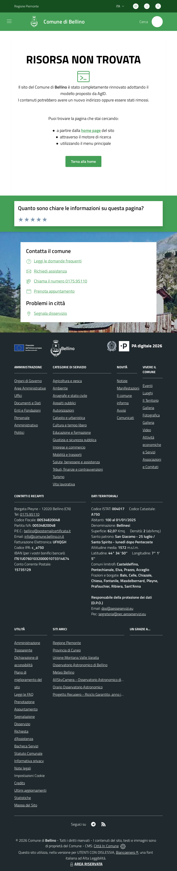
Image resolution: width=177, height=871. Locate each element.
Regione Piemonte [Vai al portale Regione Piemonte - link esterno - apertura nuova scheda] (26, 6)
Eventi (148, 385)
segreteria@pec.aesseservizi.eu (122, 614)
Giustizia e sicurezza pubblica (74, 440)
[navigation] (9, 21)
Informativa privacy (29, 761)
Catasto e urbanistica (69, 417)
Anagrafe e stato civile (70, 395)
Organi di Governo (28, 380)
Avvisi (121, 410)
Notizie (122, 380)
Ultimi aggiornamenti (30, 790)
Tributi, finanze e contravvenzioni (78, 469)
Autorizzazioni (63, 410)
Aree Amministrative (30, 388)
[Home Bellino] (55, 21)
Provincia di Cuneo (67, 650)
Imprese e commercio (69, 447)
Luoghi (148, 393)
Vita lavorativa (64, 484)
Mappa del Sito (25, 805)
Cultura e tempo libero (70, 425)
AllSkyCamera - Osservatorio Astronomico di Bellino (93, 679)
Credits (19, 783)
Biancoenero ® (127, 852)
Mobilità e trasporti (67, 454)
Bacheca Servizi (26, 746)
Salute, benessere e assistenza (76, 462)
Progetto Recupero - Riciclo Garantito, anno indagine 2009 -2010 (103, 694)
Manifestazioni (128, 388)
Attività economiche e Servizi (152, 444)
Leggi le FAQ (23, 694)
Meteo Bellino (63, 672)
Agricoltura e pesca (67, 380)
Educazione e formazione (72, 432)
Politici (19, 432)
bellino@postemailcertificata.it (47, 531)
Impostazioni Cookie (29, 775)
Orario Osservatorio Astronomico (78, 687)
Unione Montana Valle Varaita (76, 657)
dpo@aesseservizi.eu (117, 608)
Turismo (58, 476)
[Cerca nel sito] (157, 21)
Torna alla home (83, 161)
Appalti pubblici (64, 403)
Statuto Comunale (28, 753)
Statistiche (22, 797)
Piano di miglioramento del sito (28, 679)
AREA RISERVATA (86, 864)
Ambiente (60, 388)
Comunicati (125, 417)
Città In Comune (106, 846)
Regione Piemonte (67, 642)
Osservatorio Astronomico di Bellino (80, 665)
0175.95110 (29, 514)
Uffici (18, 395)
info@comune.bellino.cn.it (44, 536)
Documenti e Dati (27, 403)
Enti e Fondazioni (27, 410)
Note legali (22, 768)
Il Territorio (151, 400)
